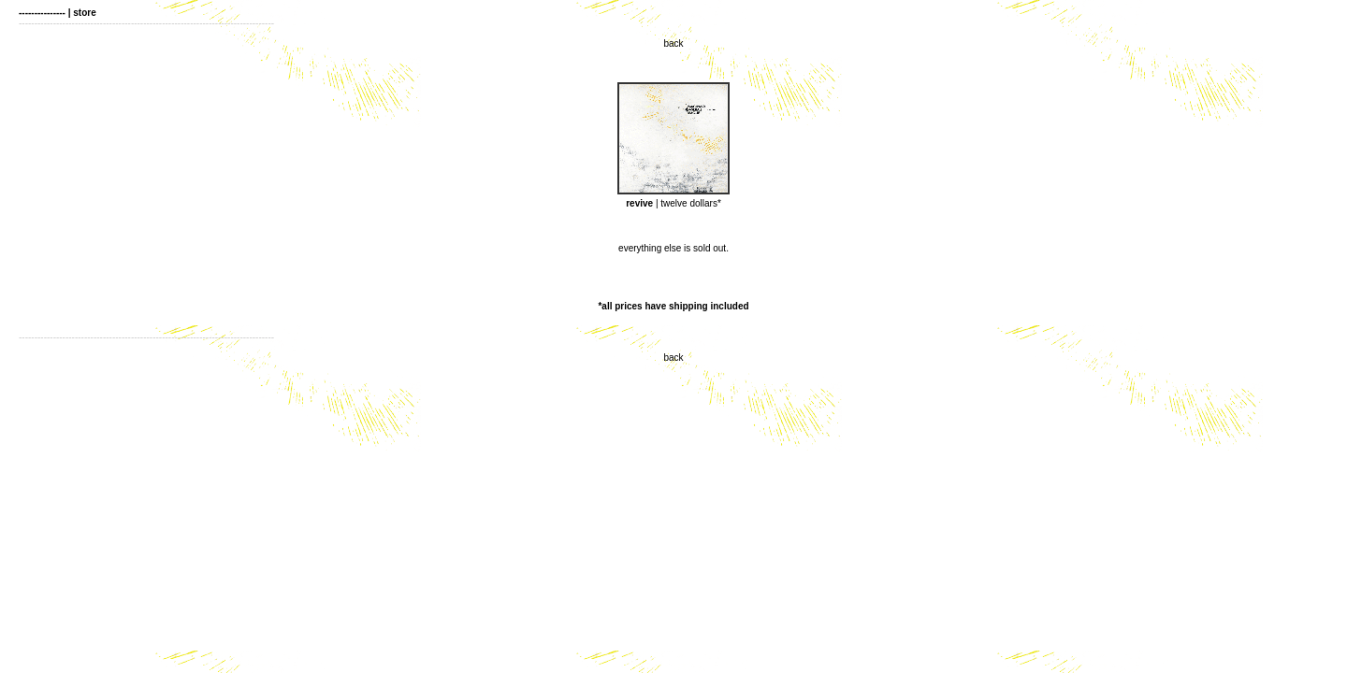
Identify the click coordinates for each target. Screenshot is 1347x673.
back (673, 43)
